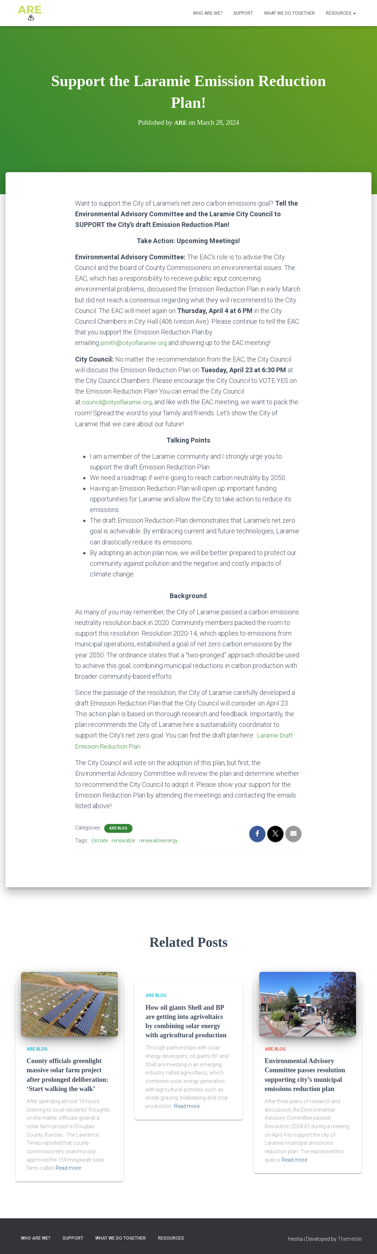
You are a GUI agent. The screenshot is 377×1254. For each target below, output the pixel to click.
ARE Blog (118, 827)
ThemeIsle (350, 1237)
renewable (123, 839)
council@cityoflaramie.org (119, 402)
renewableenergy (158, 839)
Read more (68, 1167)
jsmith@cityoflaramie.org (136, 343)
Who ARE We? (207, 13)
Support (243, 13)
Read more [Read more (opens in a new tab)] (187, 1105)
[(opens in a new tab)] (307, 1002)
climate (99, 839)
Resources (341, 13)
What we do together (289, 13)
